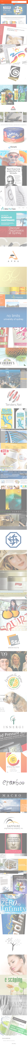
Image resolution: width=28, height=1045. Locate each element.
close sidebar (14, 4)
